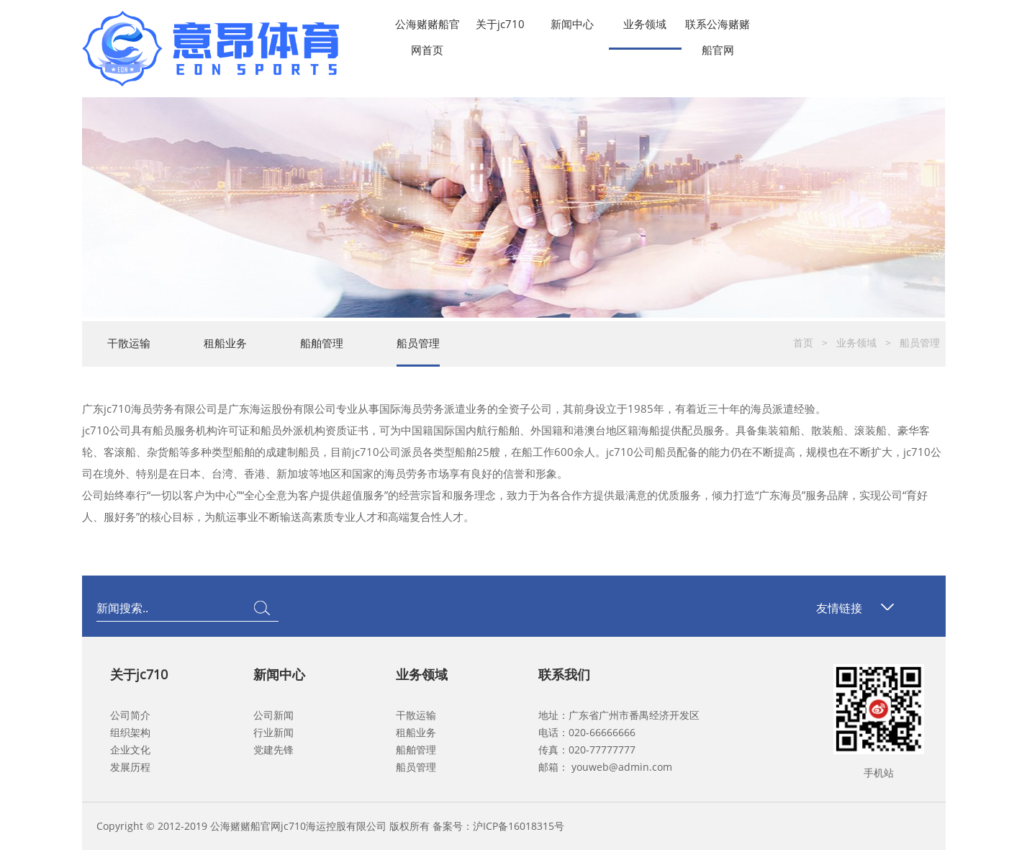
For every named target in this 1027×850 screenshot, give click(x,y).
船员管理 (418, 343)
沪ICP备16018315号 (518, 826)
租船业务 (225, 343)
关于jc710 (500, 24)
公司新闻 (273, 715)
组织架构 (130, 732)
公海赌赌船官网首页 (427, 27)
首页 (803, 342)
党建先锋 (273, 749)
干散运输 (128, 343)
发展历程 (130, 767)
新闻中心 (572, 24)
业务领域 (644, 24)
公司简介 (130, 715)
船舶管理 (321, 343)
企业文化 (130, 749)
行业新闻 (273, 732)
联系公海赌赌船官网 (717, 27)
